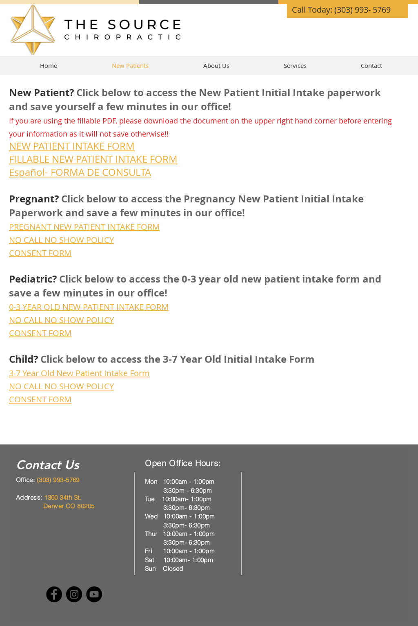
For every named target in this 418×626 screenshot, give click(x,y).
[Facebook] (54, 594)
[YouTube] (94, 594)
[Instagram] (74, 594)
